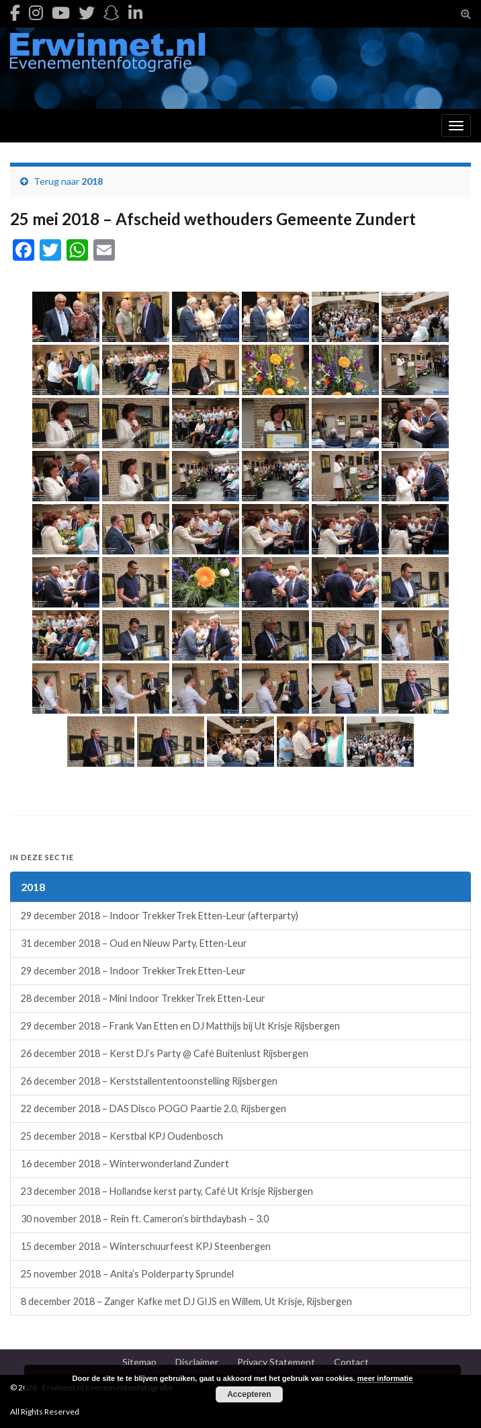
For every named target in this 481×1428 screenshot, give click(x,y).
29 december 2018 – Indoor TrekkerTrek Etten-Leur (133, 970)
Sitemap (139, 1362)
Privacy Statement (276, 1362)
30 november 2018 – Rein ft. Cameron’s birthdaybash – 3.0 (145, 1218)
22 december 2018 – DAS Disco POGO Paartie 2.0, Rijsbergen (153, 1108)
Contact (351, 1362)
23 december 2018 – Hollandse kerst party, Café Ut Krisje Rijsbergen (167, 1191)
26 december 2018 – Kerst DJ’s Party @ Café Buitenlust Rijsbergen (164, 1053)
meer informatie (385, 1378)
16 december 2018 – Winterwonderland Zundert (125, 1163)
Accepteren (249, 1394)
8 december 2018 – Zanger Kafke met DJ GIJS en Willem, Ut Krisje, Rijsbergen (186, 1301)
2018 (92, 181)
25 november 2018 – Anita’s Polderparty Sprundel (127, 1273)
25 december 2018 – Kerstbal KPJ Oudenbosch (122, 1136)
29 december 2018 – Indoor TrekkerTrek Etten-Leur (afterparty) (159, 915)
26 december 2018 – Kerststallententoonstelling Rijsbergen (149, 1081)
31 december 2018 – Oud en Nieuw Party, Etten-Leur (134, 943)
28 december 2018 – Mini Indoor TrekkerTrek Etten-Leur (143, 998)
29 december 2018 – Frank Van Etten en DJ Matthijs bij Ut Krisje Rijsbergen (180, 1026)
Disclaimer (196, 1362)
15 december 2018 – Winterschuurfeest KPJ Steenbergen (146, 1246)
